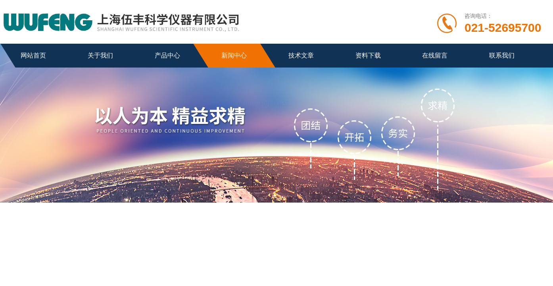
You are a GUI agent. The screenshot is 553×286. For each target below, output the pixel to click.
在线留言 (434, 55)
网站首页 (33, 55)
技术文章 (301, 55)
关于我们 (100, 55)
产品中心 (167, 55)
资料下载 (368, 55)
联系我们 (502, 55)
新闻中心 (234, 55)
